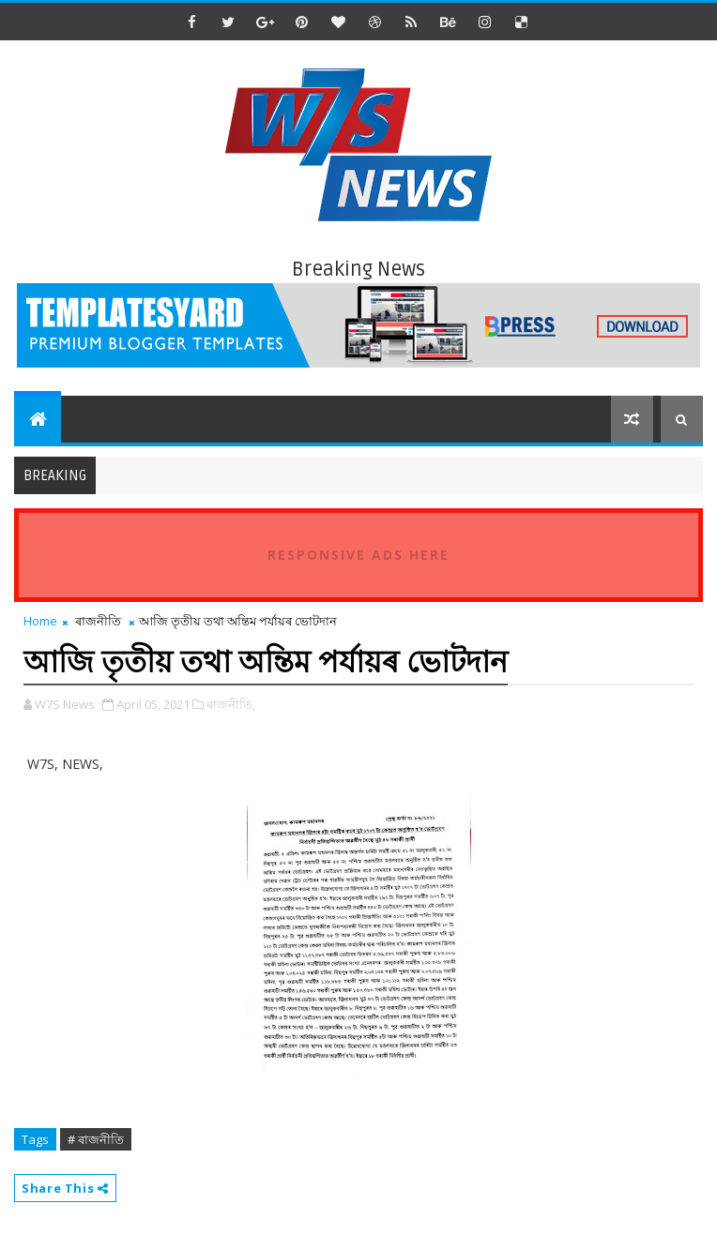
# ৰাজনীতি (96, 1139)
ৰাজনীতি (98, 620)
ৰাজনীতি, (230, 704)
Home (40, 620)
